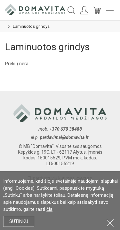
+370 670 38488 (66, 129)
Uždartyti (110, 223)
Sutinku (18, 221)
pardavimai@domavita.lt (65, 137)
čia (49, 209)
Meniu (110, 10)
